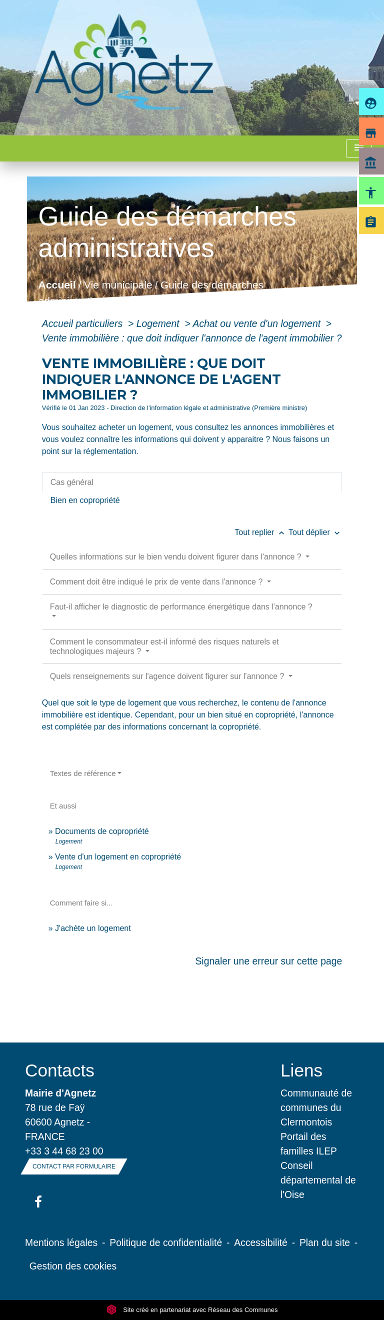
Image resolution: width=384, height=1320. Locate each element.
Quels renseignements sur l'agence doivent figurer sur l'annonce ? (168, 676)
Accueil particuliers (84, 323)
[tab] (192, 482)
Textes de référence (83, 773)
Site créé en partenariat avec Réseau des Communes (192, 1310)
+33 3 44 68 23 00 (64, 1151)
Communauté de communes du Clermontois (316, 1108)
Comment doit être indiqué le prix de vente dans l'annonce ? (157, 582)
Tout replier (261, 532)
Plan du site (325, 1242)
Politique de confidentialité (166, 1242)
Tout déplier (315, 532)
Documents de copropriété (102, 831)
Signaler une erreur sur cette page (268, 961)
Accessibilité (261, 1242)
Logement (159, 323)
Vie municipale (118, 285)
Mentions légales (61, 1242)
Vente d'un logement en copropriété (118, 856)
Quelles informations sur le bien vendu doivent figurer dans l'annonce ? (177, 556)
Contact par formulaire (74, 1166)
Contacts (59, 1070)
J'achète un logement (93, 928)
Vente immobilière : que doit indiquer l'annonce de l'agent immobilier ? (192, 338)
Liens (301, 1070)
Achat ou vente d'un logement (257, 323)
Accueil (57, 285)
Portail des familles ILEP (308, 1143)
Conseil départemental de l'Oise (318, 1180)
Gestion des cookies (73, 1266)
